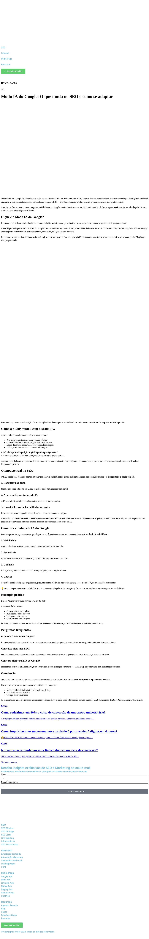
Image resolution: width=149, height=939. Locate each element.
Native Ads (6, 885)
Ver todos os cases (10, 762)
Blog (3, 908)
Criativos (5, 895)
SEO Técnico (7, 827)
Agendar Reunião (9, 905)
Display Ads (6, 889)
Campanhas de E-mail (11, 860)
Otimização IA (8, 840)
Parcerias (5, 918)
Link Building (7, 837)
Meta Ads (5, 879)
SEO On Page (7, 831)
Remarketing (7, 892)
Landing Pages (8, 863)
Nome (3, 774)
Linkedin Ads (7, 882)
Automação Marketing (12, 856)
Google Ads (6, 876)
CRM (3, 866)
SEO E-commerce (9, 844)
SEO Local (6, 834)
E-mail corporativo (9, 781)
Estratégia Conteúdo (11, 853)
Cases (4, 911)
